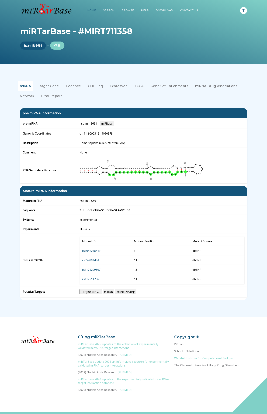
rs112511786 (90, 279)
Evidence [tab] (73, 86)
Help (145, 10)
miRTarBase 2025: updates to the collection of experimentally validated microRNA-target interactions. (118, 346)
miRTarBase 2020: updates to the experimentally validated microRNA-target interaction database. (123, 381)
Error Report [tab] (51, 96)
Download (164, 10)
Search (109, 10)
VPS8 (57, 45)
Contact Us (189, 10)
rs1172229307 (91, 270)
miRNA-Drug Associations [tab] (216, 86)
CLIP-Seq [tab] (95, 86)
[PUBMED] (124, 355)
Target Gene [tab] (48, 86)
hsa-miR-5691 (33, 45)
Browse (128, 10)
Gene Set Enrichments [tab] (169, 86)
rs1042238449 (91, 251)
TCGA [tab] (139, 86)
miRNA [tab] (25, 86)
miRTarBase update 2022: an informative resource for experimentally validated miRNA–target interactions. (123, 363)
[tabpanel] (133, 204)
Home (91, 10)
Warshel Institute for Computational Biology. (203, 358)
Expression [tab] (119, 86)
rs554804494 (90, 260)
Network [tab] (27, 96)
